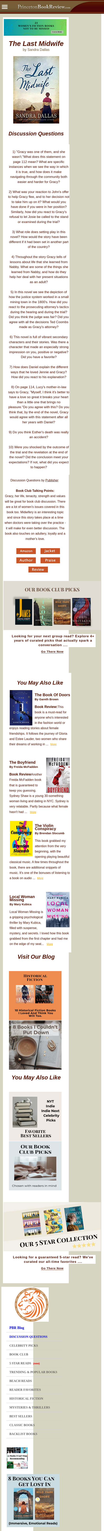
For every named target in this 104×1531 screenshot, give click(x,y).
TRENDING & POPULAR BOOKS (33, 1372)
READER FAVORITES (25, 1389)
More (53, 744)
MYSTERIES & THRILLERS (29, 1407)
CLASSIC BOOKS (22, 1425)
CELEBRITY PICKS (23, 1345)
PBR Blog (16, 1328)
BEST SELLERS (20, 1416)
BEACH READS (20, 1381)
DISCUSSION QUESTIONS (28, 1336)
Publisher (51, 480)
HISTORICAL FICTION (26, 1398)
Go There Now (52, 651)
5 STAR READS (24, 1363)
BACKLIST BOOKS (23, 1434)
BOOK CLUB (18, 1354)
